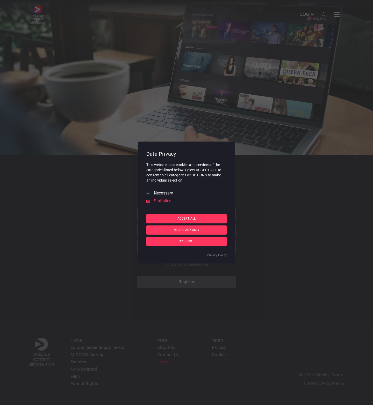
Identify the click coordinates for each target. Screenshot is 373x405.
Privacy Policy (217, 255)
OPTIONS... (186, 241)
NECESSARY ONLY (187, 230)
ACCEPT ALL (186, 218)
